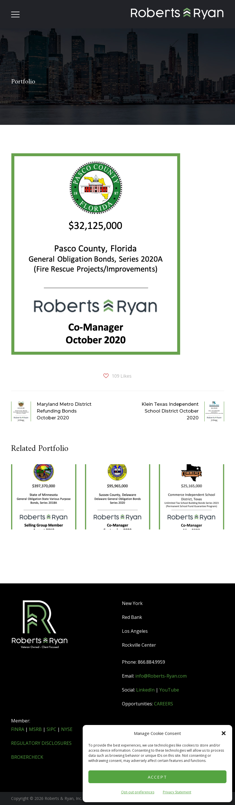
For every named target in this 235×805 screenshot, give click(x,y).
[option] (44, 515)
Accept (157, 777)
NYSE (66, 729)
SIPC (51, 729)
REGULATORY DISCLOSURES (41, 743)
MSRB (35, 729)
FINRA (17, 729)
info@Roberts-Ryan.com (161, 676)
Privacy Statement (177, 792)
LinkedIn (145, 690)
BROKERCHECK (27, 757)
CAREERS (163, 704)
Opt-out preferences (137, 792)
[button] (223, 733)
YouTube (169, 690)
